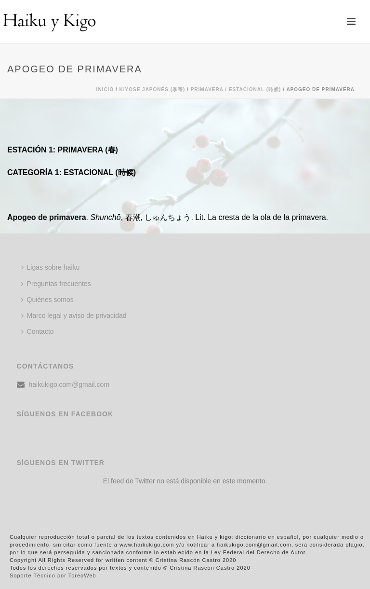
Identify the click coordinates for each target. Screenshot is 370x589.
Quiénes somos (47, 299)
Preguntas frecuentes (56, 284)
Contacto (37, 331)
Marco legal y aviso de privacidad (74, 315)
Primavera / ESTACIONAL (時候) (236, 89)
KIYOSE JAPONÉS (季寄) (152, 89)
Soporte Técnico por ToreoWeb (53, 575)
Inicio (105, 89)
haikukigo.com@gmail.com (69, 384)
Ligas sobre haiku (50, 267)
